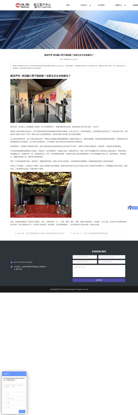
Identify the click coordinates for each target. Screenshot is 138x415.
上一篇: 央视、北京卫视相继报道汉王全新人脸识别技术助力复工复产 (40, 233)
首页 (68, 5)
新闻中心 (118, 5)
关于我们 (101, 5)
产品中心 (84, 5)
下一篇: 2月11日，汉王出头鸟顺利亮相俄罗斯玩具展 (89, 233)
